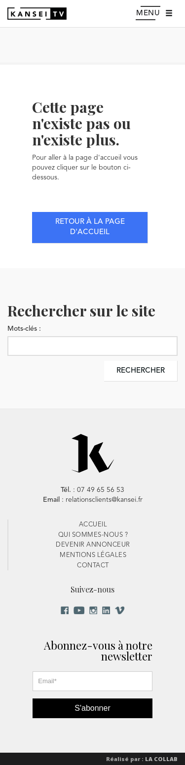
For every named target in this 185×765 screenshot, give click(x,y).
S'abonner (92, 708)
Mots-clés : (24, 328)
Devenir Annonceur (93, 545)
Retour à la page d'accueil (90, 227)
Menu (152, 14)
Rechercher (140, 371)
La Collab (161, 759)
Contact (93, 565)
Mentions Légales (93, 555)
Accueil (93, 525)
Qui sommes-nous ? (93, 535)
